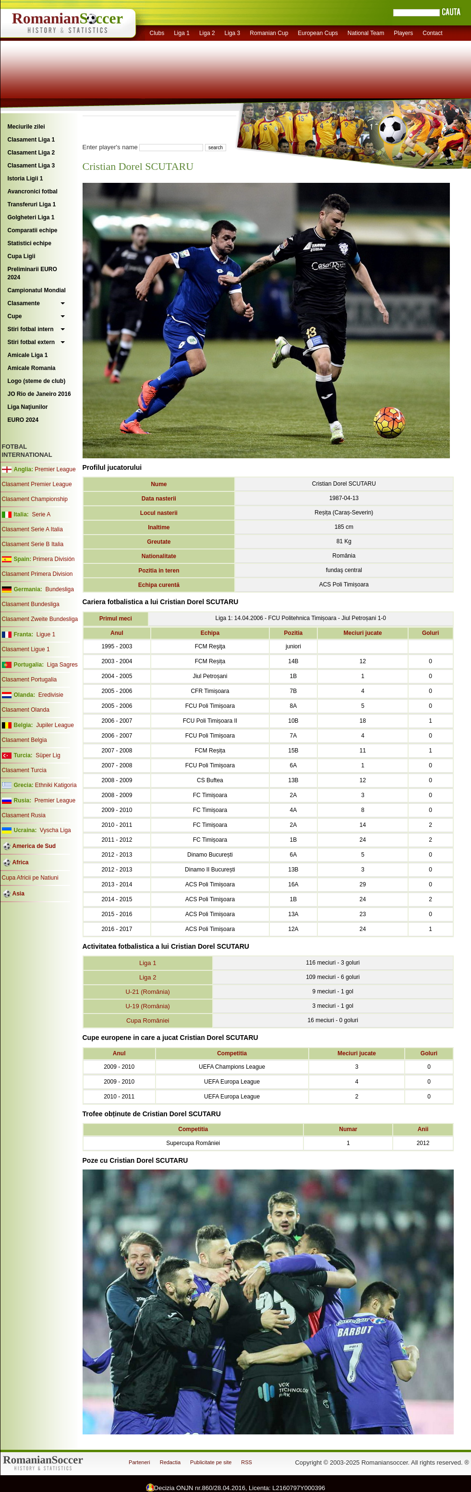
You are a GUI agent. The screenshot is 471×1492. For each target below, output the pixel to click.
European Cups (318, 33)
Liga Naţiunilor (28, 407)
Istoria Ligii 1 (25, 178)
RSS (246, 1462)
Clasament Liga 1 (31, 139)
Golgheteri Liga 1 (31, 217)
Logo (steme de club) (37, 381)
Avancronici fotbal (33, 191)
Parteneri (139, 1462)
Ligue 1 (45, 634)
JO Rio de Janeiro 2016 (39, 394)
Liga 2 (207, 33)
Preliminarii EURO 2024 (32, 273)
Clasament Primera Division (37, 574)
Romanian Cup (269, 33)
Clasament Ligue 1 (26, 649)
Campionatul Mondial (37, 290)
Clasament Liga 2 (31, 152)
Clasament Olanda (25, 709)
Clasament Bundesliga (31, 604)
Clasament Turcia (24, 770)
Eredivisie (50, 695)
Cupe (15, 316)
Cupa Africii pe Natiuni (30, 877)
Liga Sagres (62, 664)
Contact (432, 33)
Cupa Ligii (22, 256)
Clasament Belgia (24, 740)
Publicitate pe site (210, 1462)
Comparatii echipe (33, 230)
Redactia (170, 1462)
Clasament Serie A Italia (32, 529)
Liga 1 (182, 33)
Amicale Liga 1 (28, 355)
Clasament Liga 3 (31, 165)
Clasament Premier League (37, 484)
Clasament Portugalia (29, 679)
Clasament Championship (35, 499)
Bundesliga (59, 589)
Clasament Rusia (24, 815)
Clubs (157, 33)
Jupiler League (55, 725)
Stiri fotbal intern (31, 329)
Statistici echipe (29, 243)
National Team (366, 33)
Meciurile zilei (26, 126)
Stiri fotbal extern (31, 342)
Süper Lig (48, 755)
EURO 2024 (23, 420)
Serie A (41, 514)
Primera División (53, 559)
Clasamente (24, 303)
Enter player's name (110, 147)
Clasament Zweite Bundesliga (40, 619)
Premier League (55, 469)
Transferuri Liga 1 (32, 204)
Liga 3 (233, 33)
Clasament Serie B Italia (33, 544)
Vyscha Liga (54, 830)
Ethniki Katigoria (56, 785)
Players (403, 33)
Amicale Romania (32, 368)
